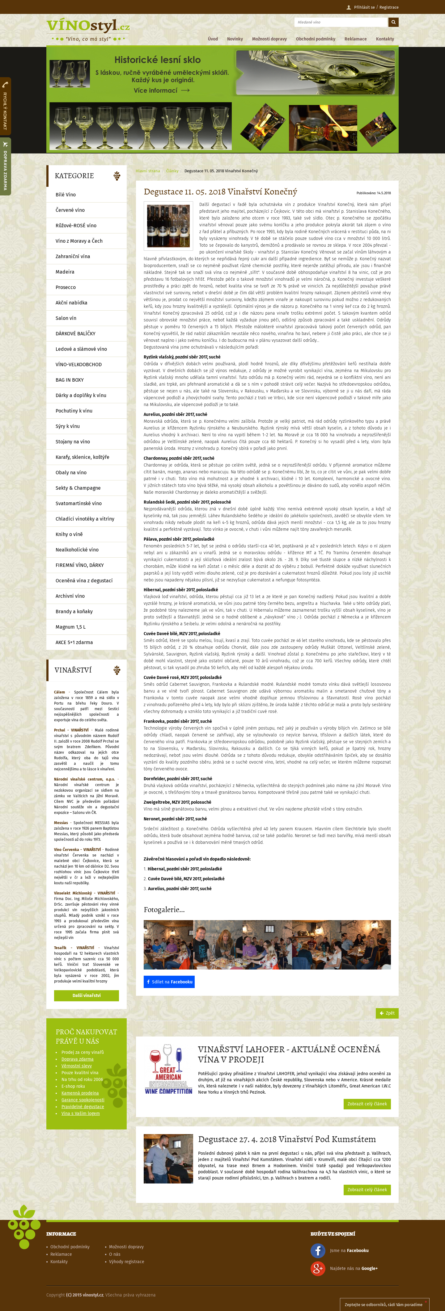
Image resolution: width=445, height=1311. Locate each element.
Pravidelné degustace (82, 1106)
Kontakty (385, 39)
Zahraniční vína (73, 256)
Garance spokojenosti (82, 1100)
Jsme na (340, 1250)
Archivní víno (70, 596)
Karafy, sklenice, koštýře (82, 457)
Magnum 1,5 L (71, 627)
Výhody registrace (126, 1261)
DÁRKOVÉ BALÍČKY (75, 334)
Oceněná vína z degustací (84, 581)
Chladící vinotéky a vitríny (85, 519)
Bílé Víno (66, 195)
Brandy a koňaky (74, 611)
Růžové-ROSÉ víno (76, 225)
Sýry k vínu (68, 426)
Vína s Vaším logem (80, 1113)
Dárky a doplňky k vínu (81, 395)
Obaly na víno (71, 472)
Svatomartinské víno (79, 503)
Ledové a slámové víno (81, 349)
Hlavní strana (148, 171)
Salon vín (66, 318)
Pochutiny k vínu (74, 411)
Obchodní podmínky (315, 39)
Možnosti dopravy (269, 39)
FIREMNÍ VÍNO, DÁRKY (80, 565)
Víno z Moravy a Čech (79, 241)
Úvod (213, 39)
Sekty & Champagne (78, 488)
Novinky (235, 39)
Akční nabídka (71, 303)
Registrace (389, 7)
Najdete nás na (344, 1268)
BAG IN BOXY (70, 380)
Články (172, 171)
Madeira (65, 272)
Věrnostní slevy (76, 1066)
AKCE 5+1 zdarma (74, 642)
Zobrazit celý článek (367, 1104)
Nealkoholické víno (77, 550)
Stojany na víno (73, 442)
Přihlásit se (360, 7)
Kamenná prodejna (80, 1093)
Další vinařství (87, 995)
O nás (115, 1254)
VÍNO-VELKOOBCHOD (79, 364)
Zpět (387, 1013)
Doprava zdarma (77, 1059)
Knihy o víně (69, 534)
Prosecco (66, 287)
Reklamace (356, 39)
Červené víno (70, 210)
